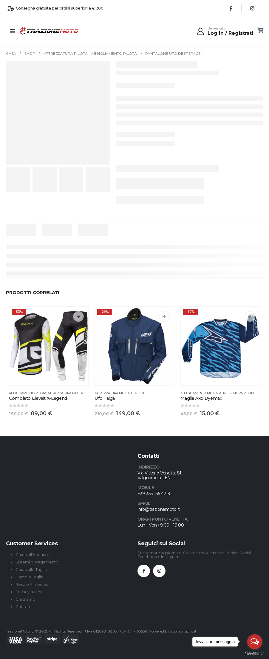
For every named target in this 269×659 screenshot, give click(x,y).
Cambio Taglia (29, 576)
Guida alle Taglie (31, 569)
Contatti (23, 606)
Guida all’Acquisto (33, 554)
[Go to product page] (48, 346)
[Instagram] (252, 8)
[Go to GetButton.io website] (254, 653)
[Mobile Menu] (12, 31)
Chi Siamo (25, 599)
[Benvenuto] (224, 31)
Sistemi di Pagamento (37, 562)
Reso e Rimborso (32, 584)
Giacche (138, 393)
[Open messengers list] (254, 641)
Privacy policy (29, 591)
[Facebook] (231, 8)
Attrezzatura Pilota (65, 393)
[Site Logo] (35, 31)
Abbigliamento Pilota (27, 393)
